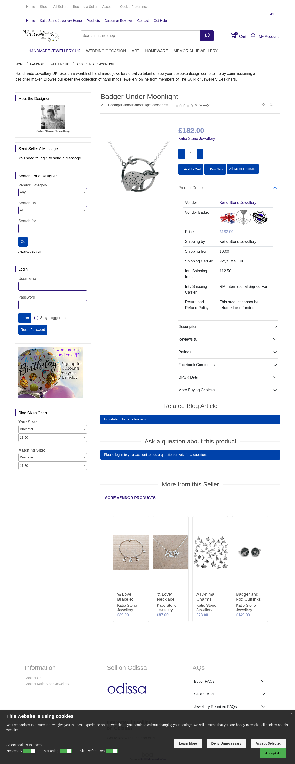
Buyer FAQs (204, 681)
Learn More (188, 743)
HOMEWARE (156, 51)
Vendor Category (32, 185)
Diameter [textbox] (26, 429)
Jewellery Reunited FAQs (215, 707)
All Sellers (60, 7)
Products (93, 20)
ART (135, 51)
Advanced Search (29, 251)
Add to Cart (191, 169)
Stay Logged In (53, 318)
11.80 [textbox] (24, 437)
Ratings (184, 352)
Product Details (191, 188)
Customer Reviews (118, 20)
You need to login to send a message (49, 158)
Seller (85, 7)
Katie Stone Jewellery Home (61, 20)
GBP (272, 14)
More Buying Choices (196, 390)
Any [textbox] (23, 192)
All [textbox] (22, 210)
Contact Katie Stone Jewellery (47, 684)
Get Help (160, 20)
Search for (27, 221)
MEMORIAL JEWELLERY (196, 51)
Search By (27, 203)
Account (108, 7)
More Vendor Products (130, 498)
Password (26, 297)
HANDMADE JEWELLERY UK (54, 51)
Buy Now (215, 169)
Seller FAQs (204, 694)
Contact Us (33, 678)
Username (27, 279)
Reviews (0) (188, 339)
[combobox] (52, 192)
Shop (44, 7)
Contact (143, 20)
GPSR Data (188, 377)
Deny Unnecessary (226, 743)
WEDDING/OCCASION (106, 51)
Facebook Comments (196, 365)
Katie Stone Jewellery (196, 138)
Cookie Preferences (134, 7)
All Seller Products (242, 169)
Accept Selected (268, 743)
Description (187, 327)
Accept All (273, 753)
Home (30, 7)
